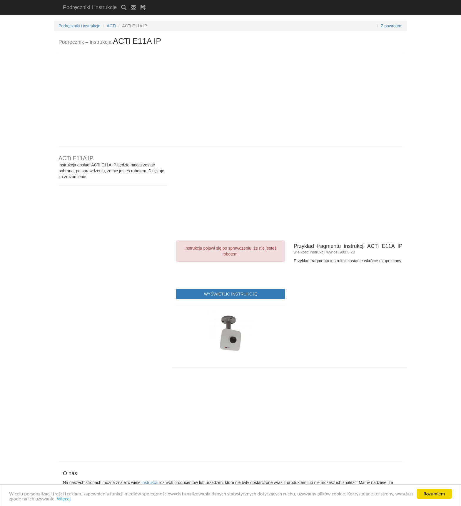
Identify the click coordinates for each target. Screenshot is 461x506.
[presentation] (220, 274)
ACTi (111, 26)
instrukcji (150, 482)
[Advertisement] (219, 2)
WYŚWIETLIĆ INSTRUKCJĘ (230, 294)
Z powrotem (391, 26)
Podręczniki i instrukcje (90, 7)
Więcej (64, 499)
